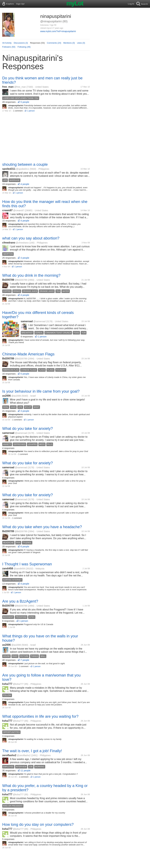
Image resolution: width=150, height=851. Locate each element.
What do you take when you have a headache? (42, 527)
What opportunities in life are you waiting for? (40, 716)
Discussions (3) (21, 43)
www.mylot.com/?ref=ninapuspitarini (58, 31)
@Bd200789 (21, 280)
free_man (8, 86)
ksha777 (7, 684)
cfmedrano (8, 242)
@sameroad (39, 321)
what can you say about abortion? (30, 238)
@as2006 (16, 396)
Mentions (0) (69, 43)
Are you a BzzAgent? (20, 601)
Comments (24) (54, 43)
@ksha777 (18, 684)
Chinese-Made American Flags (28, 354)
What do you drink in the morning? (31, 275)
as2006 (6, 395)
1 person (31, 111)
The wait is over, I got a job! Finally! (32, 751)
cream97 (7, 210)
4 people (25, 184)
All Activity (7, 43)
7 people (25, 660)
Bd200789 (8, 279)
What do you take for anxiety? (27, 428)
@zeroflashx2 (24, 755)
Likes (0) (81, 43)
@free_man (20, 87)
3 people (25, 258)
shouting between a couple (25, 164)
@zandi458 (19, 568)
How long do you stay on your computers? (38, 824)
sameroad (27, 321)
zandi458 (7, 568)
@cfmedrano (22, 242)
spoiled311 (8, 168)
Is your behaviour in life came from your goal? (41, 391)
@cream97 (18, 210)
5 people (25, 102)
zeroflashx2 (9, 755)
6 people (25, 546)
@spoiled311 (22, 169)
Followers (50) (8, 47)
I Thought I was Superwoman (27, 564)
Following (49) (24, 47)
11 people (26, 770)
